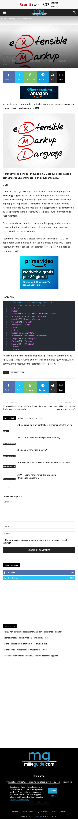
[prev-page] (4, 487)
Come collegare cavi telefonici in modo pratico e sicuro (26, 643)
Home (3, 19)
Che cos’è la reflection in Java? (32, 449)
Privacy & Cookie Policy (30, 811)
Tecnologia (12, 19)
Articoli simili (9, 417)
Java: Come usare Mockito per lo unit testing (38, 437)
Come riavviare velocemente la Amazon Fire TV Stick (25, 649)
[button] (4, 12)
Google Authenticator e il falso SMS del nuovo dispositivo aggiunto (31, 655)
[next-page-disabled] (8, 487)
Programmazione (25, 19)
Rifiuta (52, 796)
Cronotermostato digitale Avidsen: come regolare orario (27, 637)
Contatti (63, 811)
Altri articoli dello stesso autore (31, 417)
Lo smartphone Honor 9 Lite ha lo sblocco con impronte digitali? (57, 407)
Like (72, 572)
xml (22, 372)
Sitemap (55, 811)
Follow (71, 577)
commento (14, 372)
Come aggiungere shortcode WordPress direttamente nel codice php (20, 407)
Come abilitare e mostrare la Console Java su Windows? (44, 462)
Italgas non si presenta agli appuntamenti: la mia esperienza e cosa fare (33, 631)
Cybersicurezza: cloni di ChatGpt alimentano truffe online (44, 424)
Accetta (52, 790)
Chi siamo (16, 811)
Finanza (6, 431)
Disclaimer (45, 811)
